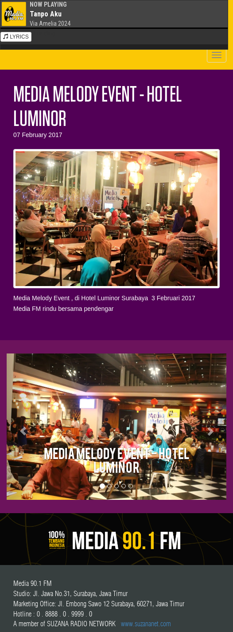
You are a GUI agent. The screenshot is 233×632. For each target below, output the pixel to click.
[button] (23, 426)
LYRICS (16, 37)
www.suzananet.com (146, 623)
